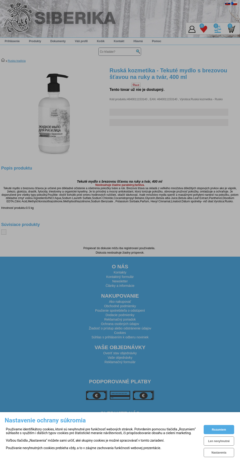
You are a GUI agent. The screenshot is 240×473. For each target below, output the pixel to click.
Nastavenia (218, 452)
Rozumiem (219, 429)
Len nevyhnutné (219, 441)
